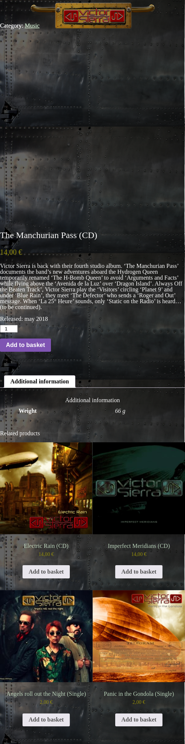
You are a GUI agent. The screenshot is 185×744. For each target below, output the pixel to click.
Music (32, 25)
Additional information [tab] (39, 381)
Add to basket (25, 345)
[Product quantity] (9, 329)
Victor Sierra (93, 14)
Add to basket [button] (46, 571)
